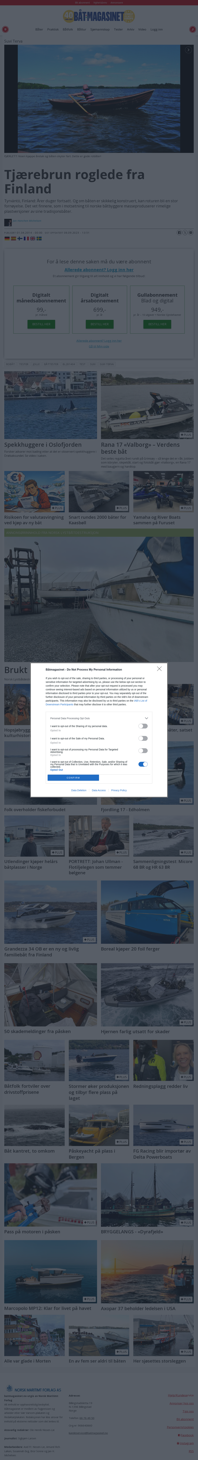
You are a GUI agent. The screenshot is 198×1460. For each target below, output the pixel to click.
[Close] (160, 669)
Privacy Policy (119, 790)
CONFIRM (73, 777)
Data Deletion (78, 790)
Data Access (99, 790)
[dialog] (99, 730)
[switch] (143, 726)
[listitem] (99, 718)
